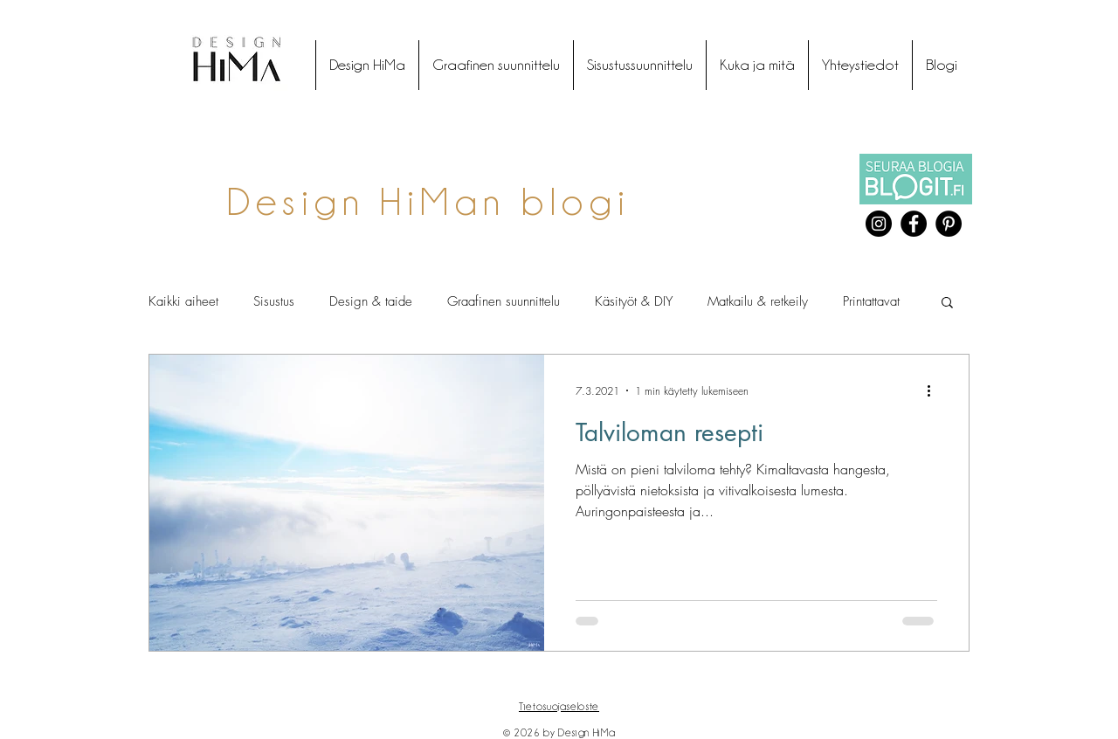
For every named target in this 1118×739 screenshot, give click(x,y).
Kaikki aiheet (183, 301)
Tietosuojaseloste (559, 706)
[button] (947, 303)
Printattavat (871, 301)
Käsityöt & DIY (634, 301)
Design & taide (370, 301)
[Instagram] (879, 224)
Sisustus (273, 301)
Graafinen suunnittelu (503, 301)
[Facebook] (914, 224)
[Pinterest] (948, 224)
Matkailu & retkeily (757, 301)
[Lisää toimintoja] (934, 390)
